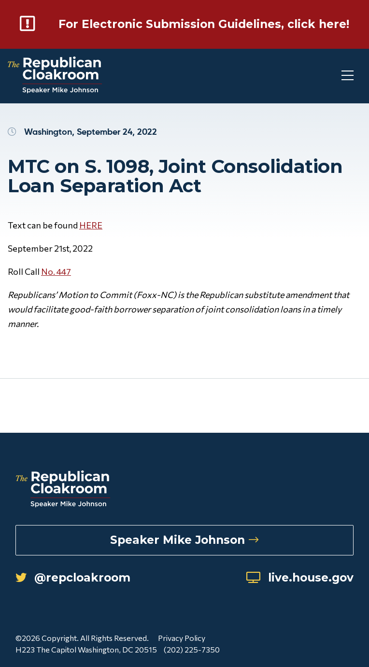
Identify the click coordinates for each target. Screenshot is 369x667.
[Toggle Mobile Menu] (330, 89)
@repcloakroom (78, 580)
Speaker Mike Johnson (184, 541)
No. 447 (56, 284)
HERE (90, 238)
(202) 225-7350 (193, 653)
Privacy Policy (181, 641)
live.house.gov (295, 580)
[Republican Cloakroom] (55, 89)
